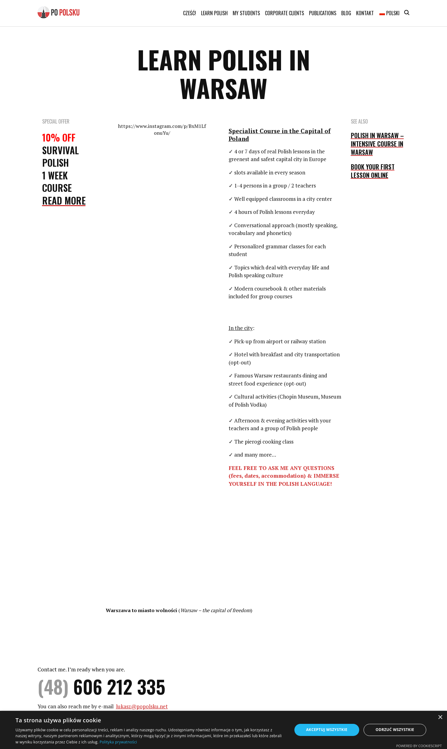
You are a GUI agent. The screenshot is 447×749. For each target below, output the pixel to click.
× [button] (440, 717)
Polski (389, 13)
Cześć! (189, 13)
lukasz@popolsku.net (142, 706)
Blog (346, 13)
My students (246, 13)
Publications (322, 13)
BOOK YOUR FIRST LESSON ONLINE (373, 171)
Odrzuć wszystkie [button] (395, 729)
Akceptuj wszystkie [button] (326, 729)
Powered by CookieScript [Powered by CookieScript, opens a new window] (419, 745)
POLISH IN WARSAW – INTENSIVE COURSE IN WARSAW (377, 144)
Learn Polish (214, 13)
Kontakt (365, 13)
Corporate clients (284, 13)
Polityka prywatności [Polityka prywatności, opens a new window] (118, 742)
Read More (64, 200)
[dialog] (223, 730)
